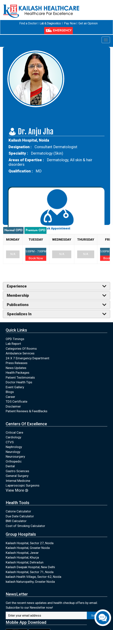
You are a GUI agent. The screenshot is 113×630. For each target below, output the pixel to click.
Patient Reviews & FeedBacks (26, 411)
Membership (18, 295)
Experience (17, 286)
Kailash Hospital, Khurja (22, 557)
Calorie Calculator (18, 511)
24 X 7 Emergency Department (27, 358)
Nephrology (14, 447)
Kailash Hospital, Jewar (22, 552)
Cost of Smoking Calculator (25, 526)
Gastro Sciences (17, 471)
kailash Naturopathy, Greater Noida (30, 581)
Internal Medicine (18, 480)
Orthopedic (14, 461)
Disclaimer (13, 406)
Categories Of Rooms (21, 348)
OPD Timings (15, 339)
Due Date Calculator (20, 516)
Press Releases (16, 363)
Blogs (10, 392)
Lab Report (13, 344)
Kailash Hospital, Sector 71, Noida (29, 572)
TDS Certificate (16, 401)
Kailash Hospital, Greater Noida (28, 548)
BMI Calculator (16, 521)
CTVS (10, 442)
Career (10, 396)
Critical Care (14, 432)
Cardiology (13, 437)
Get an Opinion (87, 23)
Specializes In (19, 314)
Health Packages (17, 372)
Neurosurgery (15, 456)
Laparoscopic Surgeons (22, 485)
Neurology (13, 451)
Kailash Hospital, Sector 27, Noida (29, 543)
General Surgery (17, 476)
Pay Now (70, 23)
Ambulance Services (20, 353)
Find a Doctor (28, 23)
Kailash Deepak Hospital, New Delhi (30, 567)
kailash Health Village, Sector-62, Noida (33, 577)
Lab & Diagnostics (49, 23)
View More (17, 490)
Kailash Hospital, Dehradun (24, 562)
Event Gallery (15, 387)
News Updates (16, 368)
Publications (18, 305)
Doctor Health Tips (19, 382)
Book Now (36, 258)
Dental (10, 466)
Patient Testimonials (20, 377)
